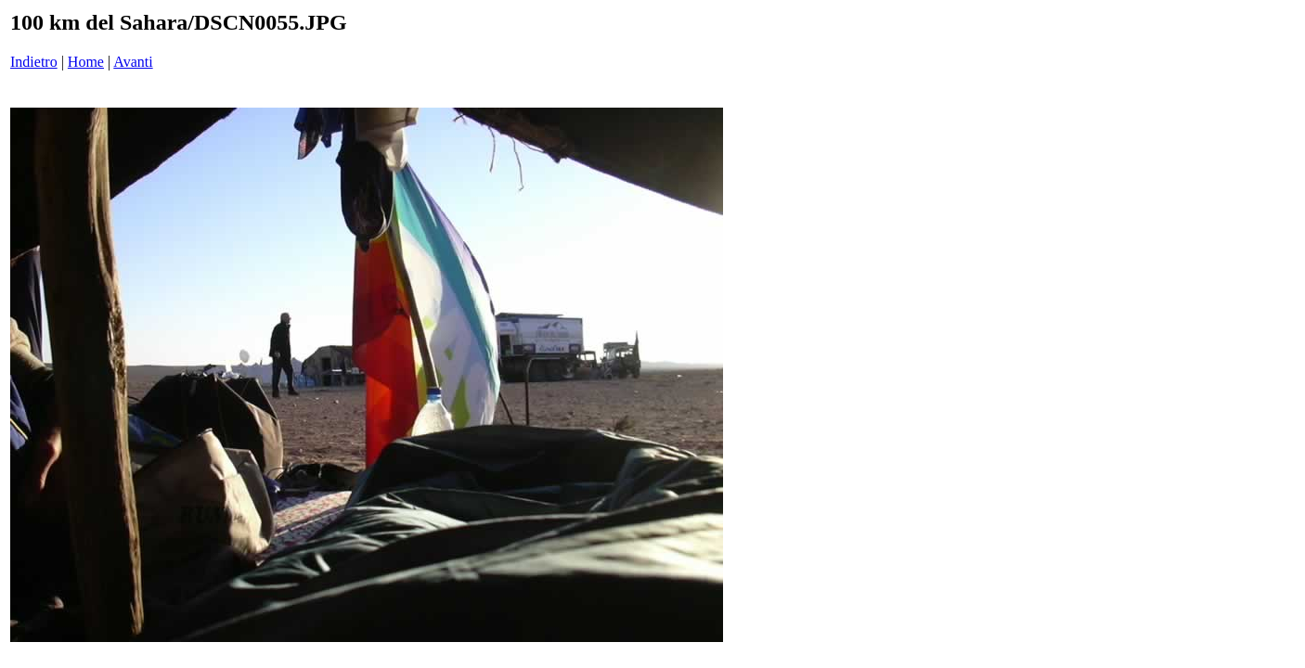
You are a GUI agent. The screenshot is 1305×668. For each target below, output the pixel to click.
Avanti (132, 62)
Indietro (34, 62)
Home (86, 62)
